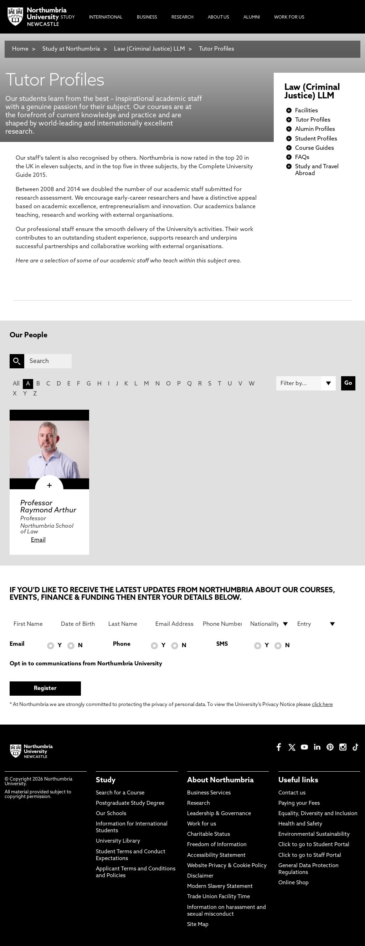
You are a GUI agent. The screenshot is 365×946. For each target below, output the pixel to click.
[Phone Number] (222, 624)
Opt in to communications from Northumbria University (86, 664)
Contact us (291, 793)
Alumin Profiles (315, 129)
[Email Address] (175, 624)
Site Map (198, 924)
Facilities (306, 111)
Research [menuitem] (182, 17)
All (16, 384)
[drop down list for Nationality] (270, 624)
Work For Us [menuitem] (289, 17)
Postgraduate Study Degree (130, 803)
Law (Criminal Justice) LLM (149, 49)
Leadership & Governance (219, 814)
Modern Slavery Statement (220, 886)
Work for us (201, 824)
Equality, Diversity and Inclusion (318, 814)
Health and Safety (300, 824)
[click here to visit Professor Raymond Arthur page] (49, 449)
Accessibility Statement (216, 855)
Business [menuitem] (147, 17)
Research (198, 803)
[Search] (48, 361)
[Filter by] (306, 383)
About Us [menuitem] (218, 17)
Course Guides (314, 148)
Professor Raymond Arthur (48, 507)
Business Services (209, 793)
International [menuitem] (106, 17)
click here (322, 704)
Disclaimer (200, 876)
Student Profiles (316, 139)
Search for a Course (120, 793)
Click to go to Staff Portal (309, 855)
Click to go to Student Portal (313, 845)
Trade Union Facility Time (218, 897)
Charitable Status (208, 834)
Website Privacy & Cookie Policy (227, 866)
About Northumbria (220, 780)
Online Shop (293, 883)
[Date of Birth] (80, 624)
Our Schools (111, 814)
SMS (222, 644)
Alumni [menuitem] (251, 17)
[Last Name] (128, 624)
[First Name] (33, 624)
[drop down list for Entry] (317, 624)
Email (38, 540)
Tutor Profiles (216, 49)
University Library (118, 841)
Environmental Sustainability (314, 834)
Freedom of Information (217, 845)
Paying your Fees (299, 803)
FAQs (302, 157)
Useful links (298, 780)
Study (105, 780)
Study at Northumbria (71, 49)
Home (20, 49)
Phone (121, 644)
